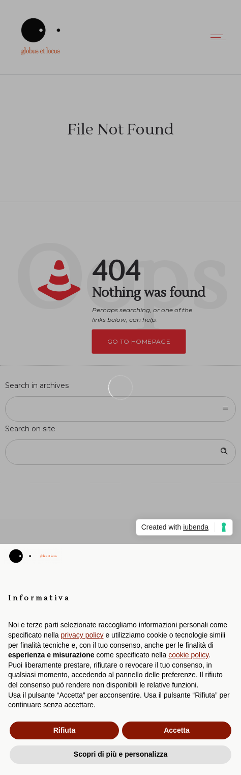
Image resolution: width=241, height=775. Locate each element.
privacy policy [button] (82, 635)
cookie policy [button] (188, 655)
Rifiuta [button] (64, 730)
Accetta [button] (177, 730)
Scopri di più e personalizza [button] (120, 754)
